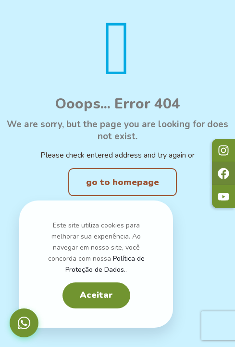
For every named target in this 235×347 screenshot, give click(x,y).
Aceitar (96, 295)
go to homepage (122, 182)
